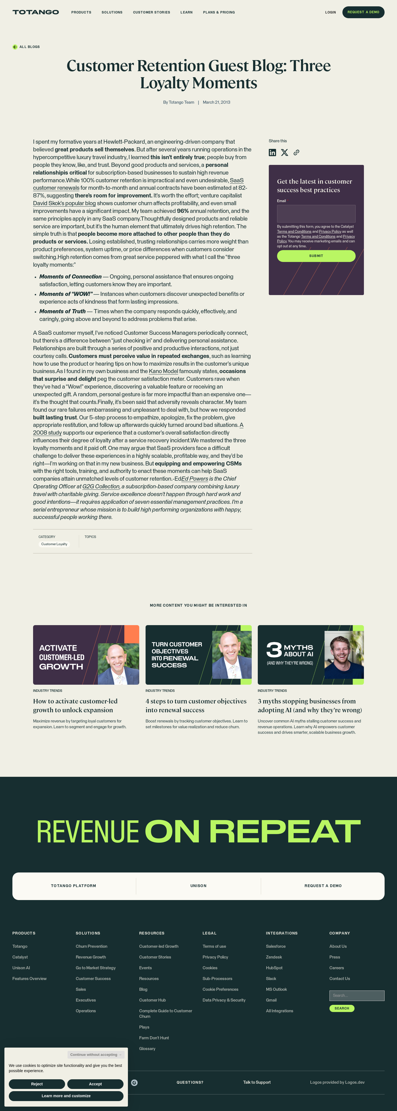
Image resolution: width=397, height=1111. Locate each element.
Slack (271, 979)
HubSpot (274, 968)
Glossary (147, 1049)
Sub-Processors (217, 979)
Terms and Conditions (294, 232)
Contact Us (339, 979)
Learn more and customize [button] (66, 1096)
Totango (19, 946)
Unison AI (21, 968)
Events (145, 968)
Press (334, 957)
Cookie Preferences (220, 989)
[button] (81, 12)
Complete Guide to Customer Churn (165, 1014)
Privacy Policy (330, 232)
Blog (143, 989)
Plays (144, 1027)
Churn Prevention (91, 946)
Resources (149, 979)
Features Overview (29, 979)
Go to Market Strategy (96, 968)
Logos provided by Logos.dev (337, 1082)
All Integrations (279, 1011)
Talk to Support (257, 1082)
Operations (86, 1011)
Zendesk (274, 957)
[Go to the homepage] (35, 12)
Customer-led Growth (158, 946)
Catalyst (20, 957)
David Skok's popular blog (64, 203)
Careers (336, 968)
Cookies (210, 968)
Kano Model (163, 371)
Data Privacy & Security (224, 1000)
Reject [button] (37, 1084)
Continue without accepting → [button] (96, 1055)
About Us (338, 946)
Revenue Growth (91, 957)
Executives (86, 1000)
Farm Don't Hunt (154, 1038)
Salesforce (276, 946)
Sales (81, 989)
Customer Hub (152, 1000)
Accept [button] (95, 1084)
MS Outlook (276, 989)
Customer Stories (155, 957)
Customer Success (93, 979)
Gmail (271, 1000)
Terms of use (214, 946)
